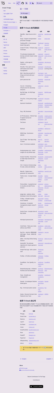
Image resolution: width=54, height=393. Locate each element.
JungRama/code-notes (41, 227)
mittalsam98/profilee (40, 257)
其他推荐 (49, 359)
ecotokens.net (32, 324)
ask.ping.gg (48, 62)
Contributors (36, 380)
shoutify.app (48, 67)
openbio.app (48, 34)
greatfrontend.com (34, 330)
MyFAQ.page (48, 92)
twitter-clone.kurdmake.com (48, 177)
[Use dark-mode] (32, 3)
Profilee (47, 256)
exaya (39, 38)
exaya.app (47, 38)
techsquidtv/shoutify (40, 68)
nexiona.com (32, 319)
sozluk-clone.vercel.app (48, 213)
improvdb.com (48, 243)
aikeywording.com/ (34, 340)
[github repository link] (20, 3)
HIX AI (30, 343)
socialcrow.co (32, 316)
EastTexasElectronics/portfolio (41, 270)
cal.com (47, 86)
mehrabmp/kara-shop (40, 135)
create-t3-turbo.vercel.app (48, 49)
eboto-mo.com (48, 239)
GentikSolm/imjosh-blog (41, 81)
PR (44, 347)
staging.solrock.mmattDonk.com (48, 117)
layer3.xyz (31, 322)
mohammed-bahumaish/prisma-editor (40, 187)
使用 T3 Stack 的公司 (28, 301)
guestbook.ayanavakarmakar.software (48, 105)
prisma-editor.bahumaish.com (48, 186)
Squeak (46, 281)
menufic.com (48, 171)
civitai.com (31, 327)
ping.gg (31, 313)
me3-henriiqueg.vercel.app (48, 75)
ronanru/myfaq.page (40, 94)
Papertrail (31, 338)
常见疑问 (23, 359)
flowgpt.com (32, 335)
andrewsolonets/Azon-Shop (41, 146)
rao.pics (47, 232)
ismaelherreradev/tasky (41, 277)
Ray (45, 288)
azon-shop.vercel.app (48, 146)
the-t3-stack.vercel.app (48, 124)
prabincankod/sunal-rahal (40, 264)
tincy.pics (47, 98)
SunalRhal (47, 262)
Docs (9, 3)
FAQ (14, 3)
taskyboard (47, 275)
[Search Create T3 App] (44, 3)
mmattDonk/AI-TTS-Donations (41, 117)
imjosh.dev (47, 79)
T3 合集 (26, 8)
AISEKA (46, 294)
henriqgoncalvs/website (41, 221)
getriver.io (31, 332)
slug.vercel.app (48, 111)
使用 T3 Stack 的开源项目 (29, 28)
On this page (25, 13)
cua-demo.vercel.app (48, 166)
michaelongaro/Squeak (41, 283)
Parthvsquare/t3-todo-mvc (40, 251)
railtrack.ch (47, 128)
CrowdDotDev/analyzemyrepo (40, 152)
